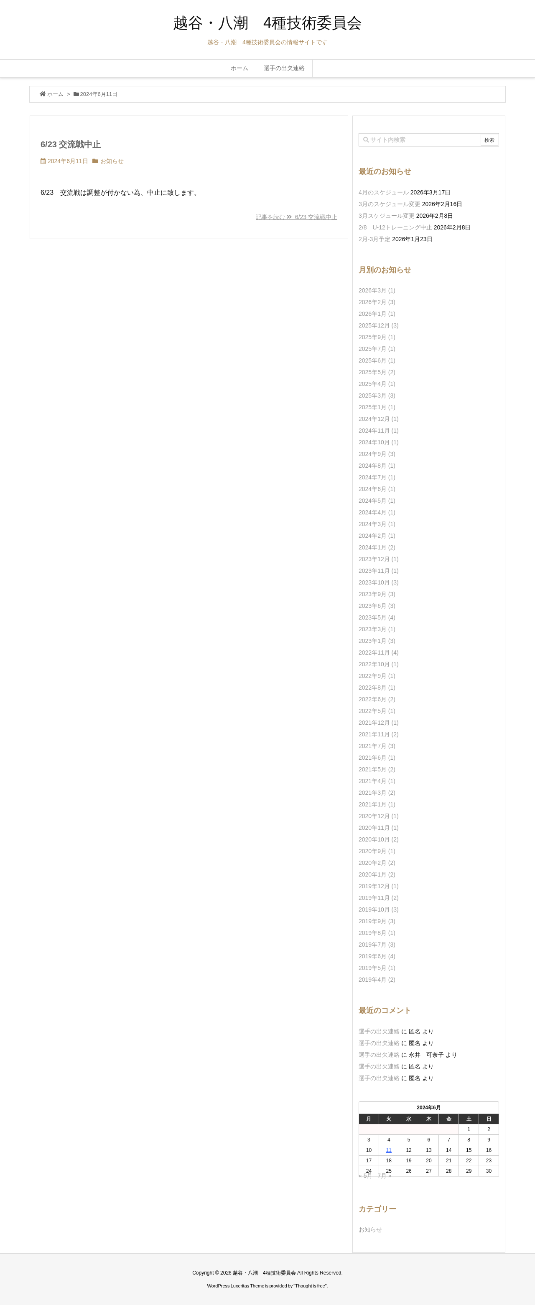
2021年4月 (377, 781)
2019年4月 (377, 979)
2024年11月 (379, 430)
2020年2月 (377, 862)
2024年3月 (377, 524)
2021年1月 (377, 804)
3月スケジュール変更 (387, 215)
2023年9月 (377, 594)
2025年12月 (379, 325)
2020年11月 (379, 827)
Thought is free (310, 1285)
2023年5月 (377, 617)
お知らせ (112, 161)
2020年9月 (377, 851)
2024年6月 (377, 489)
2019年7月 (377, 944)
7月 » (384, 1175)
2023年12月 (379, 559)
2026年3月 (377, 290)
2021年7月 (377, 746)
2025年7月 (377, 348)
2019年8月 (377, 933)
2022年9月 (377, 676)
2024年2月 (377, 535)
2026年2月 (377, 302)
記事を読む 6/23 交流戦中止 (296, 217)
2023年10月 (379, 582)
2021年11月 (379, 734)
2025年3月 (377, 395)
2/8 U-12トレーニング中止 (395, 227)
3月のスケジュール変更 (389, 204)
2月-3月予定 (374, 239)
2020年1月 (377, 874)
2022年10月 (379, 664)
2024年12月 (379, 419)
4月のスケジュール (384, 192)
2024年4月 (377, 512)
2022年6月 (377, 699)
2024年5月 (377, 500)
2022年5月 (377, 711)
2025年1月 (377, 407)
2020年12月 (379, 816)
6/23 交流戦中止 (71, 144)
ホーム (55, 94)
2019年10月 (379, 909)
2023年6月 (377, 605)
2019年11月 (379, 897)
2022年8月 (377, 687)
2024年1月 (377, 547)
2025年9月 (377, 337)
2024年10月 (379, 442)
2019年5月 (377, 968)
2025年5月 (377, 372)
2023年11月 (379, 570)
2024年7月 (377, 477)
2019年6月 (377, 956)
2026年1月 (377, 313)
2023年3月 (377, 629)
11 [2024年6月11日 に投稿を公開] (389, 1150)
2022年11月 (379, 652)
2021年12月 (379, 722)
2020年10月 (379, 839)
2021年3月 (377, 792)
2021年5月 (377, 769)
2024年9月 (377, 454)
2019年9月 (377, 921)
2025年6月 (377, 360)
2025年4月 (377, 383)
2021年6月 (377, 757)
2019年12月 (379, 886)
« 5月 (365, 1175)
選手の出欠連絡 (379, 1031)
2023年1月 (377, 640)
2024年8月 (377, 465)
